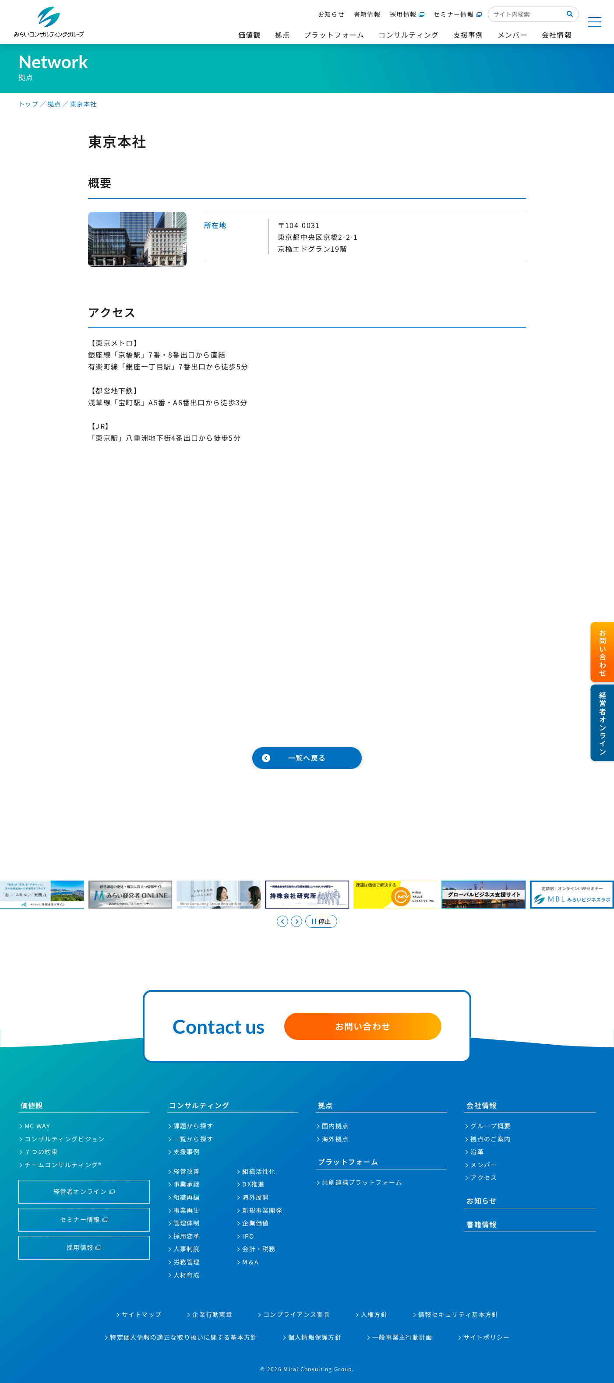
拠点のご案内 (490, 1138)
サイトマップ (142, 1314)
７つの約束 (41, 1151)
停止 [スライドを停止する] (324, 921)
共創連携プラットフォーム (362, 1182)
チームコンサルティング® (63, 1164)
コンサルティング (199, 1105)
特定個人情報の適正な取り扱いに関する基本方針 (183, 1337)
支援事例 (186, 1151)
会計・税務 (258, 1248)
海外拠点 (335, 1138)
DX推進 (253, 1183)
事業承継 (186, 1183)
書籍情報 (367, 14)
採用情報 (403, 14)
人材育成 (186, 1275)
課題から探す (193, 1125)
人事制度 (186, 1248)
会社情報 (481, 1105)
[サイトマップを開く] (595, 22)
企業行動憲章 (212, 1314)
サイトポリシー (486, 1337)
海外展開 (255, 1197)
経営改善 (186, 1171)
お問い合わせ (363, 1026)
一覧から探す (193, 1138)
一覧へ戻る (307, 757)
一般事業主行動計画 (402, 1337)
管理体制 (186, 1222)
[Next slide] (296, 921)
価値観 (32, 1105)
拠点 (325, 1105)
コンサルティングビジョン (65, 1138)
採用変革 (186, 1236)
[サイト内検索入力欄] (524, 14)
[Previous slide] (282, 921)
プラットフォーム (348, 1161)
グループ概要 (490, 1125)
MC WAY (37, 1125)
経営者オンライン (80, 1191)
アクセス (483, 1177)
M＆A (250, 1261)
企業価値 (255, 1222)
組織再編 (186, 1197)
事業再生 (186, 1210)
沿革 (477, 1151)
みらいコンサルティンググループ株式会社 (49, 22)
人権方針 (374, 1314)
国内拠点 (335, 1125)
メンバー (483, 1164)
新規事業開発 (262, 1210)
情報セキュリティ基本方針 (458, 1314)
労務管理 (186, 1261)
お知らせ (331, 14)
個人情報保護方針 (315, 1337)
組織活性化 (258, 1171)
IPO (248, 1236)
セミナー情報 (454, 14)
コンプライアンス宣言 (296, 1314)
